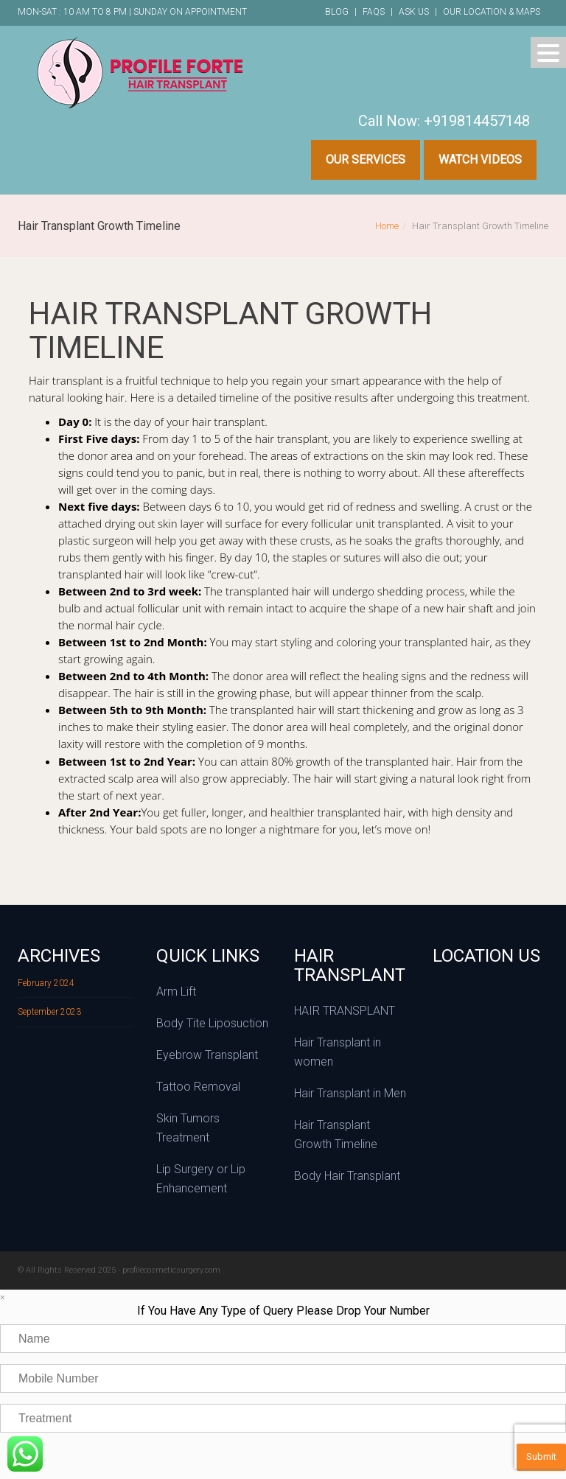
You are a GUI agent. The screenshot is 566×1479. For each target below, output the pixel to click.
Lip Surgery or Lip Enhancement (200, 1178)
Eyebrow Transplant (207, 1055)
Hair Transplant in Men (350, 1093)
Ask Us (414, 12)
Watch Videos (480, 160)
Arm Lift (176, 992)
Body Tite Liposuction (212, 1023)
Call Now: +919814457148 (444, 121)
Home (387, 225)
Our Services (365, 160)
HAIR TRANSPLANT (344, 1011)
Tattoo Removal (198, 1087)
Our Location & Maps (491, 12)
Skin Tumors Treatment (188, 1127)
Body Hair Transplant (347, 1176)
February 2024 (46, 983)
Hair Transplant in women (337, 1052)
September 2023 (49, 1012)
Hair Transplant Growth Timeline (335, 1134)
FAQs (374, 12)
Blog (337, 12)
